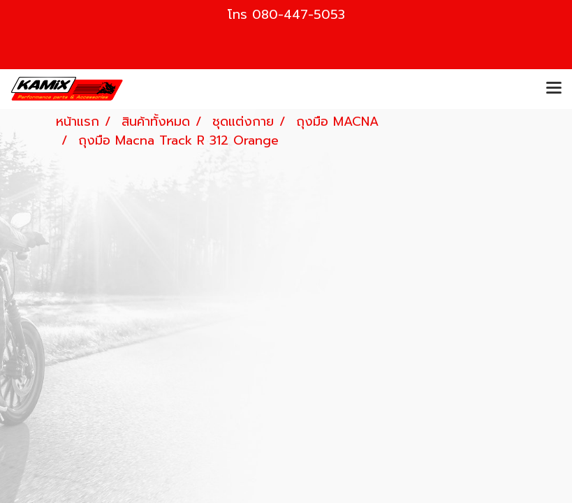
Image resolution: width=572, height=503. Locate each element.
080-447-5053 (298, 14)
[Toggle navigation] (553, 88)
